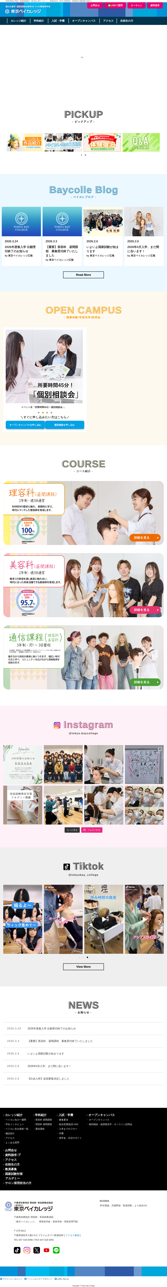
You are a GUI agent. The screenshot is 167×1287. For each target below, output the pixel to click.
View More (83, 966)
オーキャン (136, 5)
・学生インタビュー (13, 1124)
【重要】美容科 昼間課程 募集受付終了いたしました (60, 1041)
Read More (83, 274)
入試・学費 (58, 20)
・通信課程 (39, 1129)
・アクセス (9, 1138)
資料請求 (154, 5)
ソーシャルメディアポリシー (40, 1279)
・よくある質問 (11, 1142)
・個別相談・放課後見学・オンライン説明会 (109, 1124)
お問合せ (95, 5)
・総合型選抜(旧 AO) (67, 1124)
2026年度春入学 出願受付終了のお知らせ (52, 1028)
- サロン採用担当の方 (17, 1183)
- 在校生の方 (11, 1164)
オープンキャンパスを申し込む (25, 425)
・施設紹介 (9, 1133)
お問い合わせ (63, 1279)
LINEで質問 (115, 5)
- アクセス (10, 1159)
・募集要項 (62, 1119)
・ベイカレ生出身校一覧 (15, 1129)
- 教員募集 (10, 1169)
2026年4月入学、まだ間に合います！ (49, 1066)
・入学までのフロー (67, 1129)
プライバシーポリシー (12, 1279)
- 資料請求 (12, 1155)
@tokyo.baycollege (83, 733)
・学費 (60, 1133)
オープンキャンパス (84, 20)
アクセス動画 (72, 1235)
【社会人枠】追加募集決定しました (48, 1078)
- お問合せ (10, 1150)
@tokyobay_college (83, 875)
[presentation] (7, 922)
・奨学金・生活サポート (69, 1138)
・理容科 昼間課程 (42, 1124)
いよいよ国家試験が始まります (46, 1053)
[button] (82, 155)
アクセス (109, 20)
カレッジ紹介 (18, 20)
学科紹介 (39, 20)
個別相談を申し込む (64, 425)
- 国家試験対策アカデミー (13, 1176)
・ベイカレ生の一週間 (14, 1119)
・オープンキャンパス (98, 1119)
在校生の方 (127, 20)
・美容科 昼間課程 (42, 1119)
